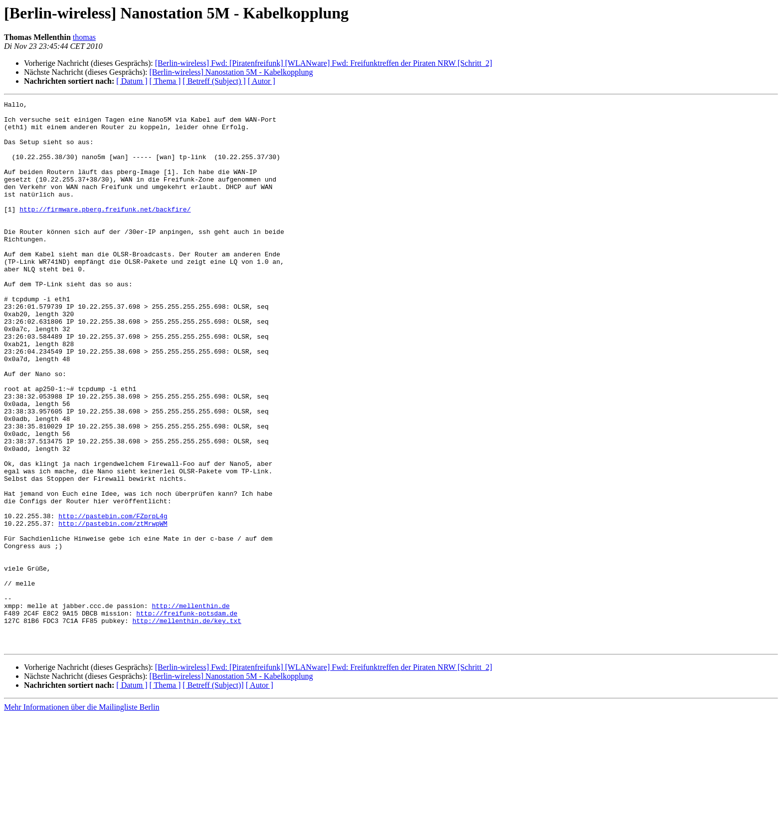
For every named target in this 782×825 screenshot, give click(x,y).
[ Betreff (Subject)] (213, 794)
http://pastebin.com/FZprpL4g (112, 599)
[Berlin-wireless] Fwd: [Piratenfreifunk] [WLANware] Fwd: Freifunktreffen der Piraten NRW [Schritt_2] (323, 63)
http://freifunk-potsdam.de (186, 716)
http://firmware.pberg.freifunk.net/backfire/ (105, 231)
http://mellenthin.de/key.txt (186, 725)
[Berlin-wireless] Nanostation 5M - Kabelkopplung (231, 72)
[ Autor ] (261, 81)
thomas (84, 37)
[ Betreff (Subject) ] (214, 81)
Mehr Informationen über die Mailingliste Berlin (81, 816)
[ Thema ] (165, 81)
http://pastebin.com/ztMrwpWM (112, 608)
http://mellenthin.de (190, 707)
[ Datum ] (131, 81)
